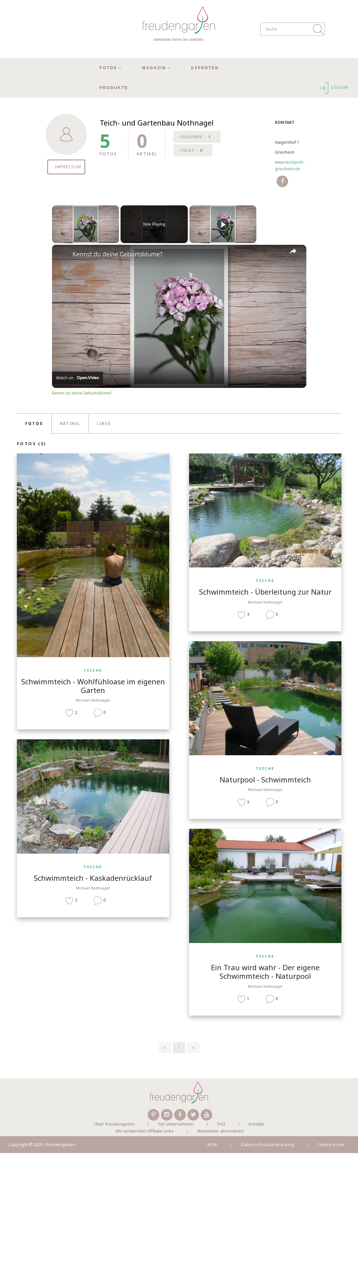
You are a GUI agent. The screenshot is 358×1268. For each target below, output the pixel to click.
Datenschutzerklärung (267, 1144)
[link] (62, 255)
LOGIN (333, 87)
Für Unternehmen (176, 1124)
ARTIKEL (70, 423)
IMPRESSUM (68, 167)
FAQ (221, 1124)
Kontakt (256, 1124)
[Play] (223, 224)
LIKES (104, 423)
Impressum (331, 1144)
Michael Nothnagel (93, 700)
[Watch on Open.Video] (77, 378)
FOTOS (34, 423)
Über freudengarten (114, 1124)
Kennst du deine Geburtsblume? (118, 254)
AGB (212, 1144)
